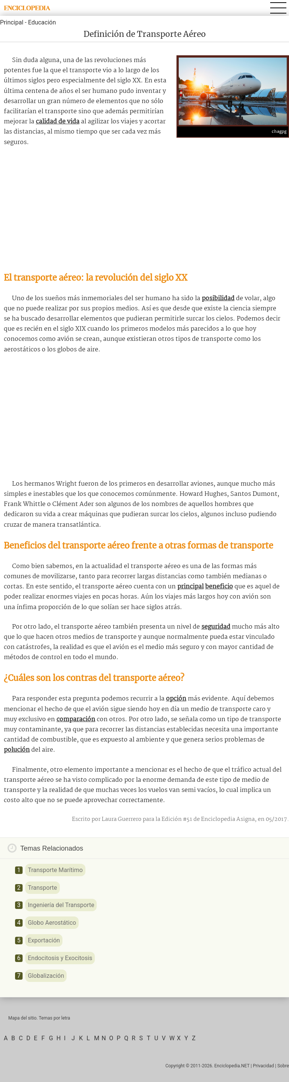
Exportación (44, 940)
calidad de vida (57, 122)
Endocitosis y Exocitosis (60, 958)
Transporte (42, 887)
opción (176, 699)
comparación (75, 719)
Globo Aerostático (52, 922)
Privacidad (263, 1065)
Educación (42, 22)
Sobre (283, 1065)
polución (17, 750)
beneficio (219, 587)
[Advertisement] (144, 209)
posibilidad (218, 298)
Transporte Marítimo (55, 870)
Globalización (46, 975)
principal (190, 587)
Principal (11, 22)
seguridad (215, 627)
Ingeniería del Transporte (61, 905)
